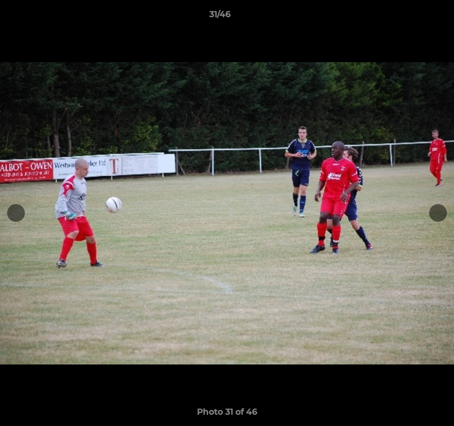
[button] (411, 17)
